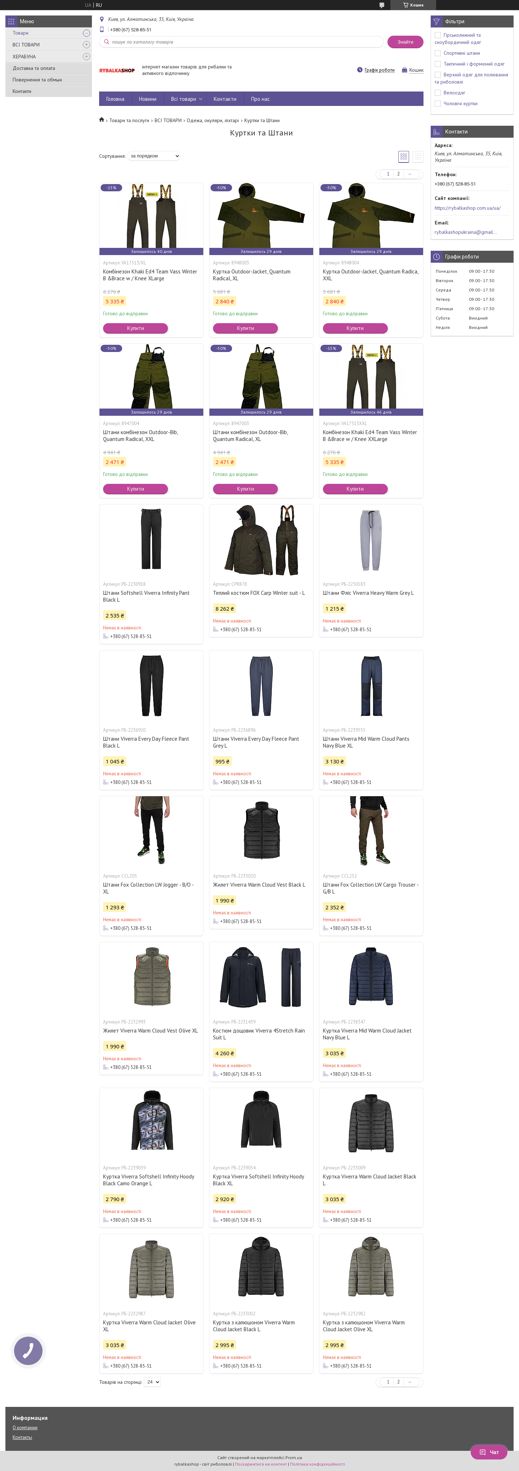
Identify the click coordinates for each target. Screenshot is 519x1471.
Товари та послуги (129, 120)
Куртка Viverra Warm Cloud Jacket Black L (369, 1180)
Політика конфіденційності (317, 1464)
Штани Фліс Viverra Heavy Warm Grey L (368, 592)
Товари (20, 33)
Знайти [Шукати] (405, 42)
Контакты (22, 1437)
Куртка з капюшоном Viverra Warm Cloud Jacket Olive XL (364, 1326)
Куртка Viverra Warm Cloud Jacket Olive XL (149, 1326)
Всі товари (183, 99)
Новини (147, 99)
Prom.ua (293, 1457)
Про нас (260, 99)
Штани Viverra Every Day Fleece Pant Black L (146, 742)
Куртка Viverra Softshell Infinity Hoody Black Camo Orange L (148, 1180)
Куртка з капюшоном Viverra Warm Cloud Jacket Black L (254, 1326)
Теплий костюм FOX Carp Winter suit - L (259, 592)
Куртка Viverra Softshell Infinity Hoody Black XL (258, 1180)
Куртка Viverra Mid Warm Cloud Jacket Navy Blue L (367, 1034)
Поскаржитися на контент (261, 1464)
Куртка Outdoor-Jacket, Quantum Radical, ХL (251, 275)
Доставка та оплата (34, 68)
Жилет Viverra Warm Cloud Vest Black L (259, 884)
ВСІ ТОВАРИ (26, 44)
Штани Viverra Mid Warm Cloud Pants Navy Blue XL (366, 742)
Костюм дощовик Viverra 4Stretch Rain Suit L (259, 1034)
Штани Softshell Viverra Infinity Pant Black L (146, 596)
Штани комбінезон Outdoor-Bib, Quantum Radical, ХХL (140, 435)
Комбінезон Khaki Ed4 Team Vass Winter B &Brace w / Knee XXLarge (370, 435)
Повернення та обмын (37, 79)
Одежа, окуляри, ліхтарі (213, 120)
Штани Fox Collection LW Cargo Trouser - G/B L (370, 888)
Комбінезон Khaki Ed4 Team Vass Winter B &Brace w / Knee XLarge (150, 275)
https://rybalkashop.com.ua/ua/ (468, 208)
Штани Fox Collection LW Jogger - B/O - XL (148, 888)
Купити (135, 328)
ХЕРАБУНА (24, 56)
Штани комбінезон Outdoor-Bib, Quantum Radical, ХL (250, 435)
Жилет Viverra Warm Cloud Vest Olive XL (150, 1030)
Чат (489, 1452)
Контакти (22, 91)
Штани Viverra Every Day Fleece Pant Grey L (256, 742)
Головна (115, 99)
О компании (25, 1428)
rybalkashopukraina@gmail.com (466, 232)
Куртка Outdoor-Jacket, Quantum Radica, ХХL (370, 275)
